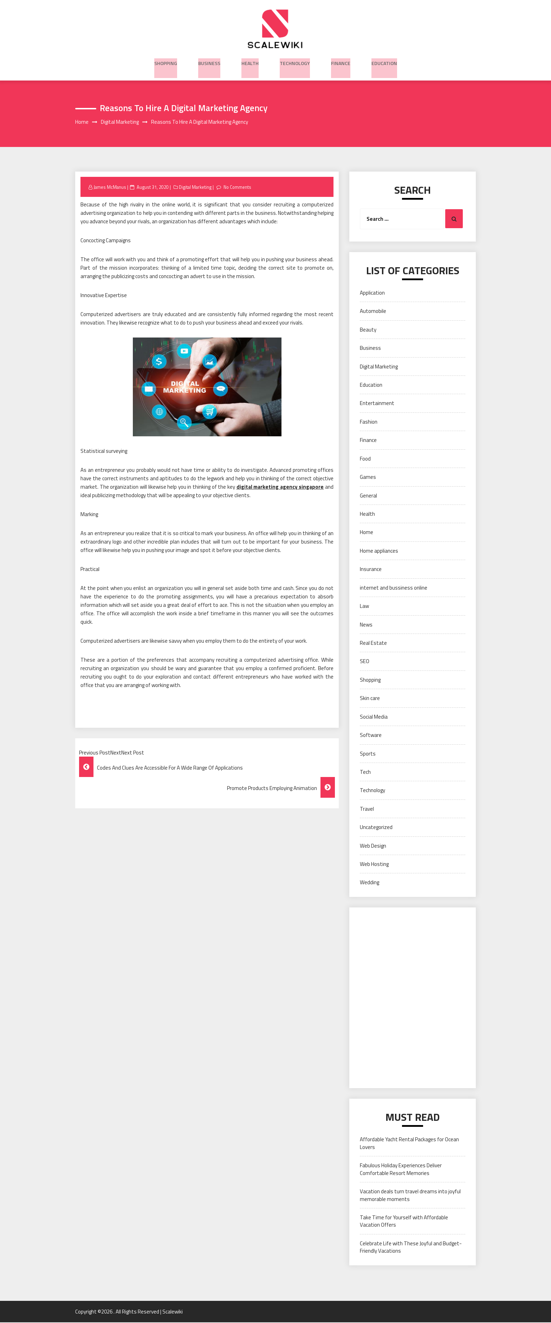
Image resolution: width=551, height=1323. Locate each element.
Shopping (165, 61)
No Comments (240, 187)
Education (384, 61)
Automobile (373, 312)
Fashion (368, 422)
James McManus (110, 187)
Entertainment (377, 404)
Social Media (374, 717)
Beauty (368, 330)
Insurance (371, 570)
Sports (368, 754)
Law (364, 607)
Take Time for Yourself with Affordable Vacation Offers (404, 1221)
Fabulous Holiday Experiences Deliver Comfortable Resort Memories (401, 1169)
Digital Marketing (197, 187)
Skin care (370, 699)
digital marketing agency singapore (280, 487)
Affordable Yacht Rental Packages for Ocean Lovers (409, 1143)
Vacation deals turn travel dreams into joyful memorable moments (410, 1195)
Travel (367, 809)
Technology (295, 61)
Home (366, 533)
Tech (365, 773)
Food (365, 459)
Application (372, 293)
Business (209, 61)
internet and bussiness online (393, 588)
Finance (340, 61)
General (368, 496)
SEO (364, 662)
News (366, 625)
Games (368, 478)
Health (250, 61)
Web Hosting (374, 865)
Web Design (373, 846)
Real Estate (373, 644)
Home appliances (379, 551)
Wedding (369, 883)
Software (371, 736)
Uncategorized (376, 828)
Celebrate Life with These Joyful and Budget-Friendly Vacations (411, 1247)
